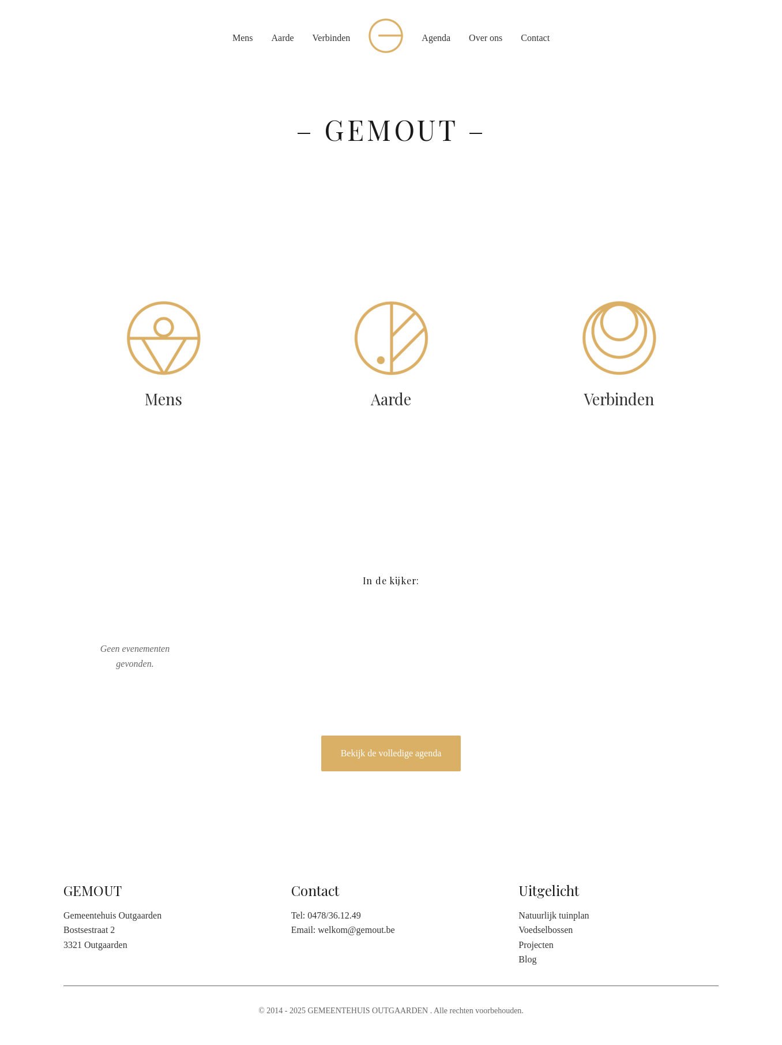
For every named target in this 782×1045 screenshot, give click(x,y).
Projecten (535, 945)
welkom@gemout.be (356, 930)
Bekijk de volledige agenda (391, 753)
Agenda (436, 38)
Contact (535, 38)
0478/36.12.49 (333, 915)
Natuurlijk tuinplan (553, 915)
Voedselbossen (545, 930)
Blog (527, 959)
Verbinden (332, 38)
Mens (242, 38)
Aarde (282, 38)
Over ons (485, 38)
